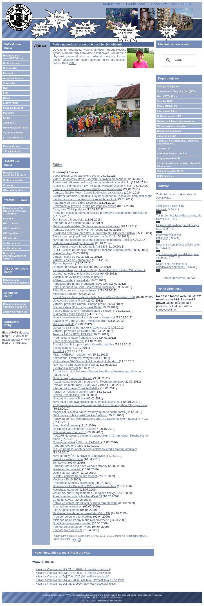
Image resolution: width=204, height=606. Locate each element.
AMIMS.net (111, 4)
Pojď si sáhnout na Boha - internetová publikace (84, 287)
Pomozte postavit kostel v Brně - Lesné (78, 229)
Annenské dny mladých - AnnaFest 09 (77, 496)
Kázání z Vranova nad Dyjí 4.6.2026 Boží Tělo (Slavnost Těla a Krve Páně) (81, 580)
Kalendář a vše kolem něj (69, 223)
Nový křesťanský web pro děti (72, 523)
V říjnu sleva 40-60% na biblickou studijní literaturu (86, 361)
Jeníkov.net (60, 462)
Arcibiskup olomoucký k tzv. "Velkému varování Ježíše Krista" (92, 185)
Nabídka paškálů (63, 324)
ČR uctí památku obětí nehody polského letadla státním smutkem (95, 449)
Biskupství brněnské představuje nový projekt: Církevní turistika (94, 233)
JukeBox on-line (166, 136)
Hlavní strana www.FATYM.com (13, 57)
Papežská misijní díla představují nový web (80, 283)
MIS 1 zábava (10, 223)
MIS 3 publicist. (12, 233)
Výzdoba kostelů (13, 132)
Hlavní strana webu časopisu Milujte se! (15, 305)
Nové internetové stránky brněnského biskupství (84, 317)
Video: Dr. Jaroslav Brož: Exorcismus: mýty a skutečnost (90, 179)
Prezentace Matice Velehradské (73, 482)
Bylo (6, 88)
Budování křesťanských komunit (73, 243)
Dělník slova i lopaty (66, 472)
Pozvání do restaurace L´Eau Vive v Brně (79, 385)
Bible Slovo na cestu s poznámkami (76, 290)
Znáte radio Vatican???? (68, 341)
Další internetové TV (169, 116)
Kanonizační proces (65, 425)
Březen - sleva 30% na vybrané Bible (77, 307)
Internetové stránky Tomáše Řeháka (76, 388)
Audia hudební (11, 243)
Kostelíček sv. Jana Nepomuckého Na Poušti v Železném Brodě (94, 297)
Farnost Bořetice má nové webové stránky (80, 466)
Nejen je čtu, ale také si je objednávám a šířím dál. (171, 265)
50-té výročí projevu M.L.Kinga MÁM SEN (80, 246)
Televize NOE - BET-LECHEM (72, 334)
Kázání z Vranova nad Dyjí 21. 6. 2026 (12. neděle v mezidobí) (73, 569)
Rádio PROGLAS (167, 106)
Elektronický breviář (65, 368)
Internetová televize (168, 111)
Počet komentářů (135, 535)
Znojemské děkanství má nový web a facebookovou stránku (91, 182)
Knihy (6, 117)
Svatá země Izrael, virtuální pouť (176, 121)
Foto (6, 93)
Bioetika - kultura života (68, 459)
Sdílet (57, 165)
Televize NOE (165, 101)
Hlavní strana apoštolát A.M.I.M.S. (15, 174)
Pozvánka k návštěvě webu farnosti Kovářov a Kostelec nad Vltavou (97, 371)
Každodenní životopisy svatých (73, 358)
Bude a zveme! (11, 63)
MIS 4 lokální (10, 238)
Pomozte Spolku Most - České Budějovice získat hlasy (88, 192)
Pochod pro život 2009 (67, 530)
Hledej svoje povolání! (67, 469)
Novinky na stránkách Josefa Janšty (76, 364)
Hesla (6, 98)
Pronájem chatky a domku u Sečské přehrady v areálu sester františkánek (100, 212)
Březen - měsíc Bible (66, 395)
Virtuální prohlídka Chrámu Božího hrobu (79, 304)
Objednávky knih (13, 190)
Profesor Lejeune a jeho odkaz (73, 516)
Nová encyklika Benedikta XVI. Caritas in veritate (84, 486)
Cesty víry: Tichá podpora (69, 209)
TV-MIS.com (135, 4)
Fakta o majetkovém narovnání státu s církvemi (83, 310)
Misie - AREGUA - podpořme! (72, 354)
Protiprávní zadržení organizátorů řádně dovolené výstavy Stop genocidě (100, 405)
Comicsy (8, 185)
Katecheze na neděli (66, 489)
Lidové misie (10, 102)
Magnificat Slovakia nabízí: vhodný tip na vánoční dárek (89, 412)
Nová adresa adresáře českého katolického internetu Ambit (91, 239)
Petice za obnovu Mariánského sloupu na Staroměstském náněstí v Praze (100, 418)
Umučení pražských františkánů (73, 266)
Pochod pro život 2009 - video (72, 526)
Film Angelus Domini (66, 509)
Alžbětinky (59, 351)
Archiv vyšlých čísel (15, 311)
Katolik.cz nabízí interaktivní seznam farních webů (85, 503)
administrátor (68, 535)
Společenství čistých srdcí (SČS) (176, 91)
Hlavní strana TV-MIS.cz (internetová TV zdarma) (14, 211)
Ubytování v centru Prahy (69, 300)
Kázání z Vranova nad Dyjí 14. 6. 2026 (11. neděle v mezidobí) (73, 572)
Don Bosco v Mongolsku (68, 219)
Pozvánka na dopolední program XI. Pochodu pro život (88, 381)
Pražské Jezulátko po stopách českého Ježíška (83, 344)
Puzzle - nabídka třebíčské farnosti (75, 476)
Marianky (8, 112)
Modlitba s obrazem (65, 293)
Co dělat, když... (63, 499)
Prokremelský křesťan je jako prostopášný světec (84, 206)
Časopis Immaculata (169, 131)
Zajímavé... (9, 122)
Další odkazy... (165, 176)
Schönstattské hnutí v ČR (69, 432)
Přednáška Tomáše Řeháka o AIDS (76, 337)
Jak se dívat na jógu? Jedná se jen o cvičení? (82, 236)
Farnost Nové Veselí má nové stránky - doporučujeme (87, 189)
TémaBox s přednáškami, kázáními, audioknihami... (178, 142)
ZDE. (72, 63)
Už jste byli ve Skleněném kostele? (75, 428)
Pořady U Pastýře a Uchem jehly (74, 391)
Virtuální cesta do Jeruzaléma (72, 260)
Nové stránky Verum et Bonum (72, 378)
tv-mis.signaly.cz (15, 337)
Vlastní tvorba (62, 253)
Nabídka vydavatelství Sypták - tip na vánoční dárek (86, 226)
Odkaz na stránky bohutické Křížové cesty (80, 327)
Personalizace (11, 146)
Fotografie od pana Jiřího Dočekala (75, 202)
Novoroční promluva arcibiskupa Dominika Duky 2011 (87, 401)
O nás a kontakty (13, 137)
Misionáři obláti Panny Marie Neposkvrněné (81, 520)
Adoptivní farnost (13, 78)
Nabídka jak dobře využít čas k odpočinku (80, 415)
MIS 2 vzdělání (11, 228)
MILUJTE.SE (182, 4)
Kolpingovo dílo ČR (168, 158)
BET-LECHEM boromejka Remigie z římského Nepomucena (92, 250)
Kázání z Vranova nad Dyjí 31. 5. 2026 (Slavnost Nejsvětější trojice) (76, 583)
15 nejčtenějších (12, 151)
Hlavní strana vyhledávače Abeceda (16, 281)
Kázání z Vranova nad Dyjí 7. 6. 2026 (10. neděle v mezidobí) (72, 576)
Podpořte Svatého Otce (68, 445)
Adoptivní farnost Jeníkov (172, 153)
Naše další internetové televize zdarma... (14, 256)
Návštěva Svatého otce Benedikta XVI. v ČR (81, 513)
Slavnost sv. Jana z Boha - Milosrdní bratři (80, 320)
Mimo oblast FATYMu (15, 127)
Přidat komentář (61, 539)
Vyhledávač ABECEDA (170, 171)
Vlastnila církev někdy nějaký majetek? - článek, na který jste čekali (78, 278)
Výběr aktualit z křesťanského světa (76, 175)
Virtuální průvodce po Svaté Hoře (74, 331)
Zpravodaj (9, 83)
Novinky (8, 218)
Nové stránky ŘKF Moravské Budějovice (79, 455)
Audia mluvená (12, 248)
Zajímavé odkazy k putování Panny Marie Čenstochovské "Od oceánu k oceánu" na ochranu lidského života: (99, 271)
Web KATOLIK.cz (167, 96)
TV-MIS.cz (158, 4)
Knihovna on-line (13, 180)
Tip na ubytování (63, 263)
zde (25, 332)
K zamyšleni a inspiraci (67, 506)
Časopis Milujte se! (168, 86)
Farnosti (8, 73)
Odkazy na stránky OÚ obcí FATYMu (77, 442)
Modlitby (58, 479)
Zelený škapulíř (62, 347)
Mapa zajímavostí (13, 107)
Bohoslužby (10, 68)
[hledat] (178, 60)
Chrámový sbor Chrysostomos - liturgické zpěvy (83, 493)
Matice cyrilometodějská (171, 126)
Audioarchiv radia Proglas (69, 314)
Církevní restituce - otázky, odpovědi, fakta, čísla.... (179, 164)
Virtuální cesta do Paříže (68, 256)
